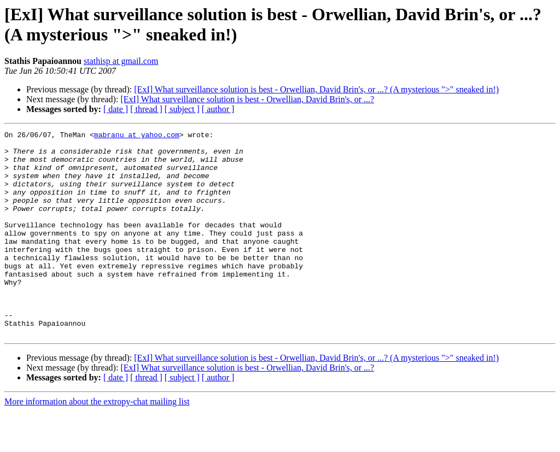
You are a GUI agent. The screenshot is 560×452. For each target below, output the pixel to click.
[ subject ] (182, 109)
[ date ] (115, 109)
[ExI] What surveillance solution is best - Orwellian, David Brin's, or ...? (247, 99)
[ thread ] (146, 109)
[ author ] (218, 109)
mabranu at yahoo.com (136, 136)
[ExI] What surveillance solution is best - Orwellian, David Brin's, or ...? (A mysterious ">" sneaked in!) (316, 89)
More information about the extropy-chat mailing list (97, 442)
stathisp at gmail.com (121, 61)
